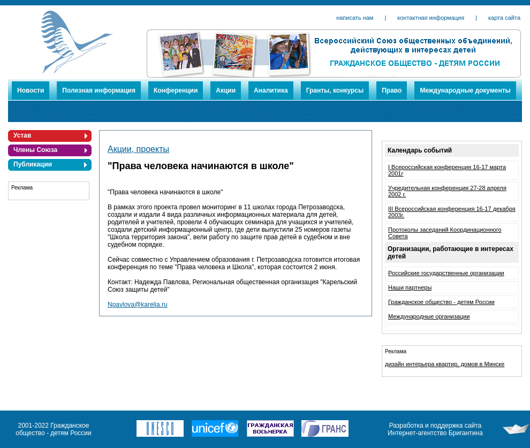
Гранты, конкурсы (335, 90)
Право (392, 90)
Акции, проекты (138, 149)
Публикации (32, 164)
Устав (22, 135)
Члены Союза (35, 150)
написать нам (354, 17)
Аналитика (271, 90)
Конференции (176, 90)
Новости (30, 90)
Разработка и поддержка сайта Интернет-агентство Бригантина (435, 429)
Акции (226, 90)
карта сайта (504, 17)
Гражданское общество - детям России (441, 302)
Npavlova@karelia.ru (138, 304)
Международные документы (465, 90)
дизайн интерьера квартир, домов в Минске (444, 364)
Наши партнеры (409, 287)
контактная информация (430, 17)
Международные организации (429, 316)
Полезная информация (98, 90)
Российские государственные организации (446, 273)
